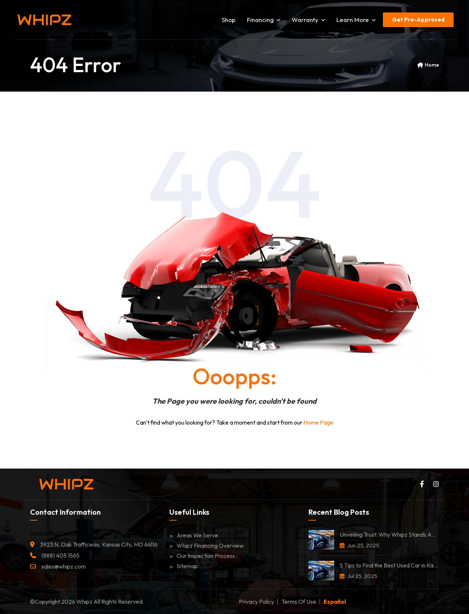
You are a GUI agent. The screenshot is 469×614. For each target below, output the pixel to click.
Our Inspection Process (202, 555)
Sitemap (183, 566)
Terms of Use (298, 601)
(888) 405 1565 (60, 555)
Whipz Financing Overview (206, 545)
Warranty (308, 19)
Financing (263, 19)
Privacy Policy (256, 601)
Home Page (318, 422)
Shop (229, 19)
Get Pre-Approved (418, 19)
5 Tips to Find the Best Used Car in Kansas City (389, 565)
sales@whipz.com (63, 566)
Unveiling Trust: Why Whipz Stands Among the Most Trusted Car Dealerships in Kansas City (389, 534)
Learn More (356, 19)
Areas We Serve (193, 535)
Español (335, 601)
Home (432, 65)
